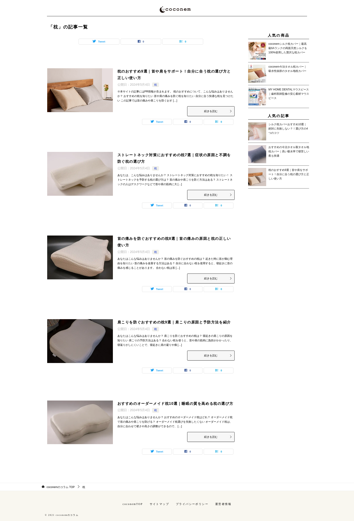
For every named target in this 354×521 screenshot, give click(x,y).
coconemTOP (133, 504)
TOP (61, 487)
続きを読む (218, 111)
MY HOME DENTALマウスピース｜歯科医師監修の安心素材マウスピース (288, 94)
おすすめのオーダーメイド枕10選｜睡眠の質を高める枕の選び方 (175, 403)
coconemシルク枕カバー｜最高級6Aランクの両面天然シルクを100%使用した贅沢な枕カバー (287, 48)
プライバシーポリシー (192, 504)
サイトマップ (159, 504)
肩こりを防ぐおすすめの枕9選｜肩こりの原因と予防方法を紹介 (174, 322)
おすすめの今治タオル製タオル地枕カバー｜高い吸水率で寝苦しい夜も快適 (288, 151)
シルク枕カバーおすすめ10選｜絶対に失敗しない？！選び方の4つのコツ (288, 128)
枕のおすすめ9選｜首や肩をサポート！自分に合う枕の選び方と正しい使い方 (288, 174)
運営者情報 (223, 504)
